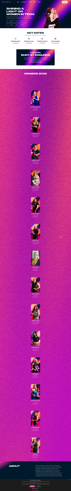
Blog (18, 1)
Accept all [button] (32, 486)
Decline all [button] (38, 486)
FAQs (35, 1)
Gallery (39, 1)
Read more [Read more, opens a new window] (40, 482)
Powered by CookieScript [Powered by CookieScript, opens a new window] (35, 490)
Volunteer (22, 24)
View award (35, 109)
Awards (30, 1)
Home (14, 1)
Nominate (65, 2)
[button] (35, 488)
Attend (11, 24)
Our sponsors (23, 1)
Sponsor (11, 21)
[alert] (35, 485)
